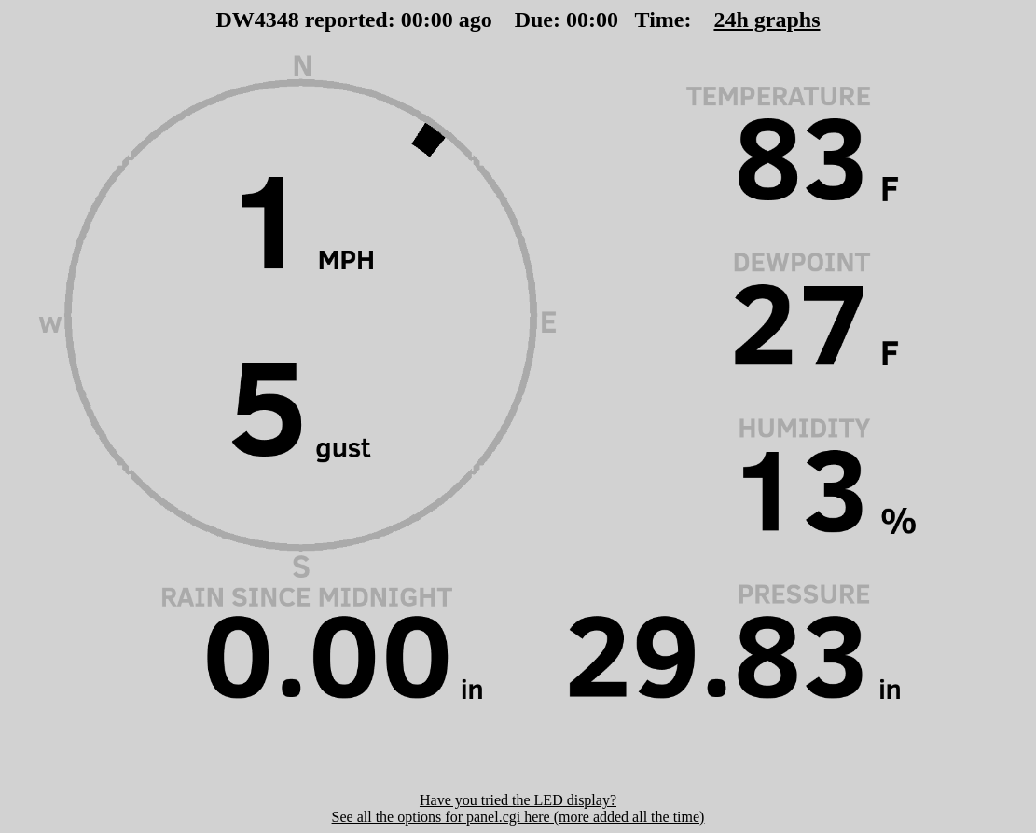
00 (412, 19)
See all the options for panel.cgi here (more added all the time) (518, 817)
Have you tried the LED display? (518, 800)
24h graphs (766, 19)
